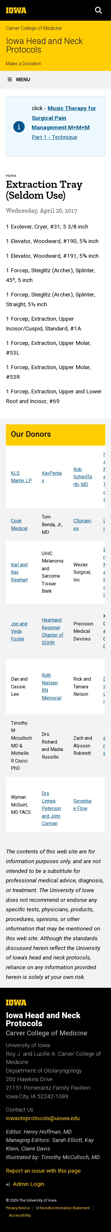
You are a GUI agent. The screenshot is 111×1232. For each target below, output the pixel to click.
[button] (98, 10)
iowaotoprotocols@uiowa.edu (43, 1118)
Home (11, 175)
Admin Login (28, 1184)
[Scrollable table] (55, 628)
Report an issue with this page (43, 1170)
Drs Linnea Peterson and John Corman (51, 808)
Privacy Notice (18, 1208)
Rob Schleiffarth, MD (82, 476)
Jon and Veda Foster (19, 631)
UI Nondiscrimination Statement (63, 1208)
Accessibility (20, 1215)
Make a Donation (23, 63)
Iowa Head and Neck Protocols (44, 45)
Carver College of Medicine (34, 28)
